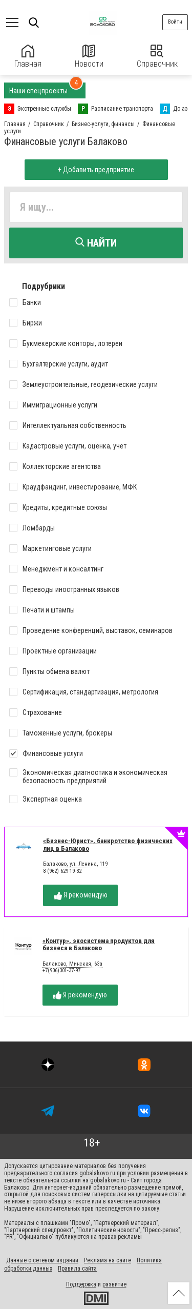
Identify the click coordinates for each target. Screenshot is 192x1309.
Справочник (157, 57)
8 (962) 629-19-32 (62, 871)
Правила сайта (77, 1268)
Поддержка (81, 1284)
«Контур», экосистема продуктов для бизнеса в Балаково (98, 944)
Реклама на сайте (107, 1260)
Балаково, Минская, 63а (72, 964)
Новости (89, 57)
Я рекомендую (81, 895)
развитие (114, 1284)
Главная (27, 57)
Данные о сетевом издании (42, 1260)
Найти (96, 243)
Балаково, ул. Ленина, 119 (75, 864)
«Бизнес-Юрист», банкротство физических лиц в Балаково (108, 844)
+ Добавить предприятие (96, 170)
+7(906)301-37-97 (61, 970)
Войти (175, 21)
